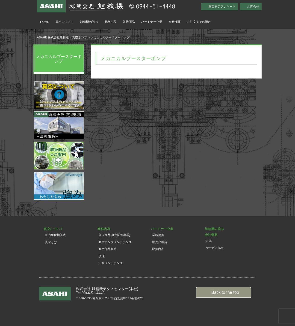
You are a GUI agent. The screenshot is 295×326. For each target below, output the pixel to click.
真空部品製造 (108, 249)
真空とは (51, 242)
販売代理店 (159, 242)
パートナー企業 (151, 21)
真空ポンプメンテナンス (115, 242)
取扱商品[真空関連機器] (114, 235)
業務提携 (158, 235)
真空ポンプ (79, 37)
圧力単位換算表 (55, 235)
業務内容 (110, 21)
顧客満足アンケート (222, 6)
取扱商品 (129, 21)
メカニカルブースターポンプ (59, 59)
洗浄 (102, 256)
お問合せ (253, 6)
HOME (44, 21)
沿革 (209, 241)
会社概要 (175, 21)
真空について (65, 21)
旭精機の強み (89, 21)
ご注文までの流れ (199, 21)
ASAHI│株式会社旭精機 (53, 37)
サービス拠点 (215, 248)
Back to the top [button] (225, 292)
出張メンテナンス (111, 263)
